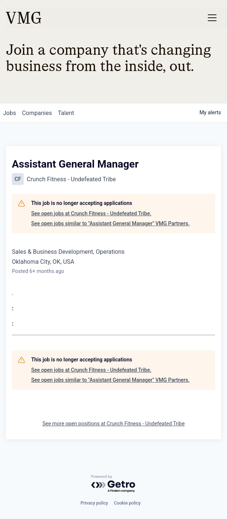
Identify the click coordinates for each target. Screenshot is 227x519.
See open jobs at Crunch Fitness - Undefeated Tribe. (91, 213)
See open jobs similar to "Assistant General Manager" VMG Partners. (110, 223)
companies (37, 113)
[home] (23, 18)
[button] (212, 18)
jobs (9, 113)
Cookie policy (127, 503)
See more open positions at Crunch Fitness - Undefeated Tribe (113, 424)
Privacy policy (94, 503)
